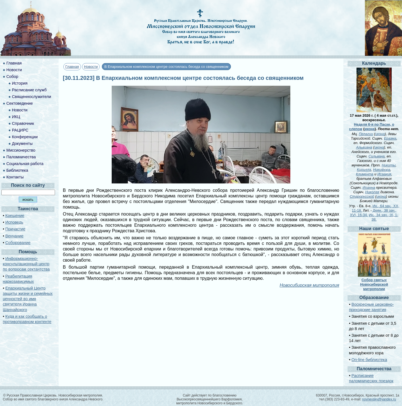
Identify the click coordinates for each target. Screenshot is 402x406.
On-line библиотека (369, 359)
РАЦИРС (20, 130)
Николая (372, 192)
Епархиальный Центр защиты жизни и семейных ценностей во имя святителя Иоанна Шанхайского (27, 299)
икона (369, 129)
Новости (91, 67)
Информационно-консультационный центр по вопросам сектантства (26, 263)
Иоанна (369, 187)
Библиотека (17, 170)
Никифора (381, 170)
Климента (364, 174)
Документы (22, 143)
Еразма (390, 138)
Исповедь (14, 222)
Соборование (17, 242)
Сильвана (376, 156)
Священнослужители (31, 96)
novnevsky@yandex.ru (379, 399)
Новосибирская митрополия (309, 285)
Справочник (23, 123)
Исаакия (384, 174)
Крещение (14, 215)
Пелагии (366, 134)
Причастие (15, 229)
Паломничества (21, 157)
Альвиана (364, 147)
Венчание (14, 236)
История (20, 83)
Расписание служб (29, 90)
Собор (12, 76)
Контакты (15, 177)
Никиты (389, 165)
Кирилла (364, 170)
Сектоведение (19, 103)
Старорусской (362, 196)
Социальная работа (25, 163)
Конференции (25, 137)
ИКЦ (16, 116)
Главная (72, 67)
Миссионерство (20, 150)
